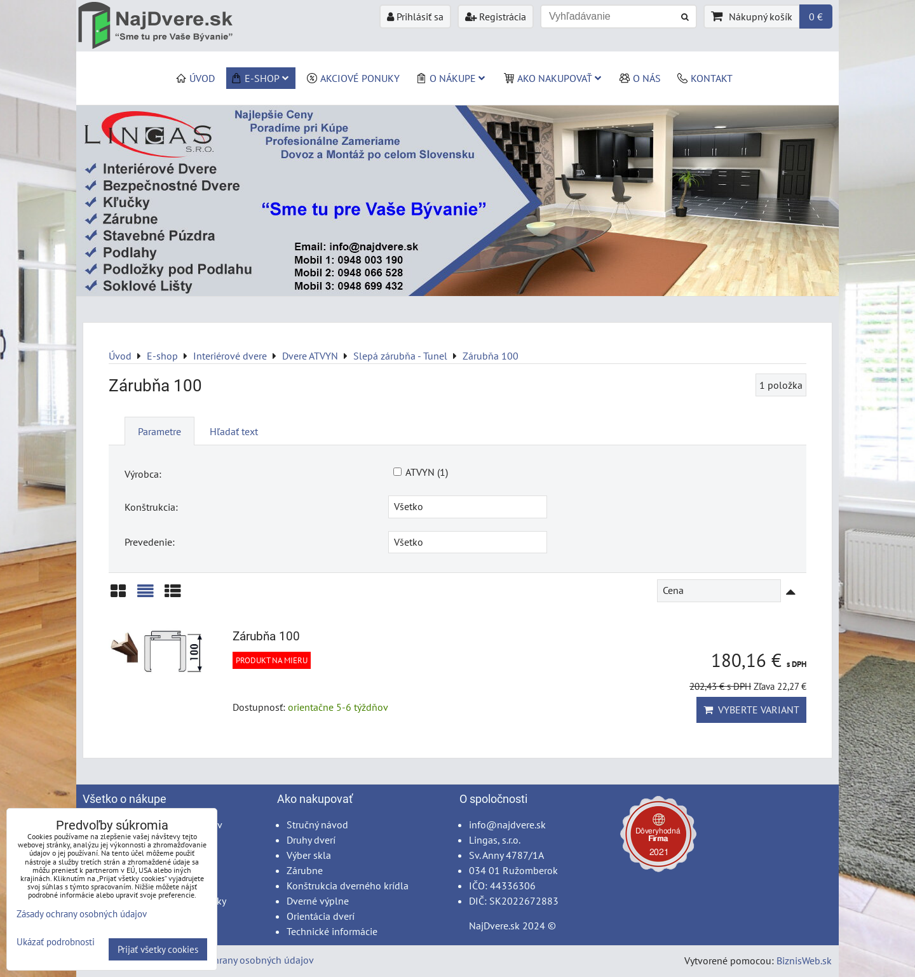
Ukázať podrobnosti (56, 942)
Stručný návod (317, 824)
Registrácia (495, 16)
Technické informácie (332, 931)
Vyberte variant (751, 709)
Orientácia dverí (321, 916)
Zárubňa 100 (266, 636)
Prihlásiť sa (415, 16)
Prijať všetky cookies (158, 949)
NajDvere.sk (494, 925)
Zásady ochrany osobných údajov (242, 959)
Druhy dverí (311, 839)
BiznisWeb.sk (804, 960)
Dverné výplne (318, 900)
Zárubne (305, 870)
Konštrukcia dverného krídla (348, 885)
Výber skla (309, 855)
